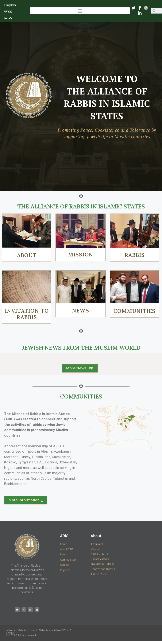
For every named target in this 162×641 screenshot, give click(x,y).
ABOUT (27, 255)
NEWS (80, 310)
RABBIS (134, 255)
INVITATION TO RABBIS (27, 313)
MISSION (80, 254)
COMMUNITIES (134, 311)
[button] (80, 10)
